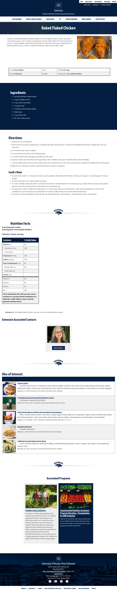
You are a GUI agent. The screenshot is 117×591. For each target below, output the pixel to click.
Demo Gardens (86, 19)
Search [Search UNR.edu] (114, 1)
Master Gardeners (71, 19)
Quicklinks (107, 1)
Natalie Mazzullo (58, 348)
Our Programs (17, 19)
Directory (95, 5)
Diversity (23, 588)
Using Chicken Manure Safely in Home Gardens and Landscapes (39, 412)
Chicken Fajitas (22, 383)
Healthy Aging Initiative (36, 510)
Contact (40, 588)
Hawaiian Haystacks (24, 427)
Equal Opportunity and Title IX (53, 588)
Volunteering (98, 1)
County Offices (100, 19)
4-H (60, 19)
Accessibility (32, 588)
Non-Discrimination (84, 588)
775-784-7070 (54, 576)
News (81, 1)
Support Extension (106, 5)
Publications (50, 19)
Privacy (94, 588)
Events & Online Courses (33, 19)
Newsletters (88, 1)
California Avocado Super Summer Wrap (31, 441)
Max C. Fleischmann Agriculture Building (54, 571)
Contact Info (87, 5)
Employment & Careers (70, 588)
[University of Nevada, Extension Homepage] (58, 558)
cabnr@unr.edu (58, 573)
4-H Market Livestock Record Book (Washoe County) (35, 398)
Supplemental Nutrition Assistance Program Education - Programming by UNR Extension (75, 513)
